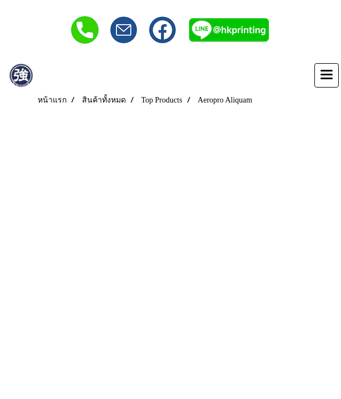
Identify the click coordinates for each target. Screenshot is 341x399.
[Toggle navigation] (326, 75)
